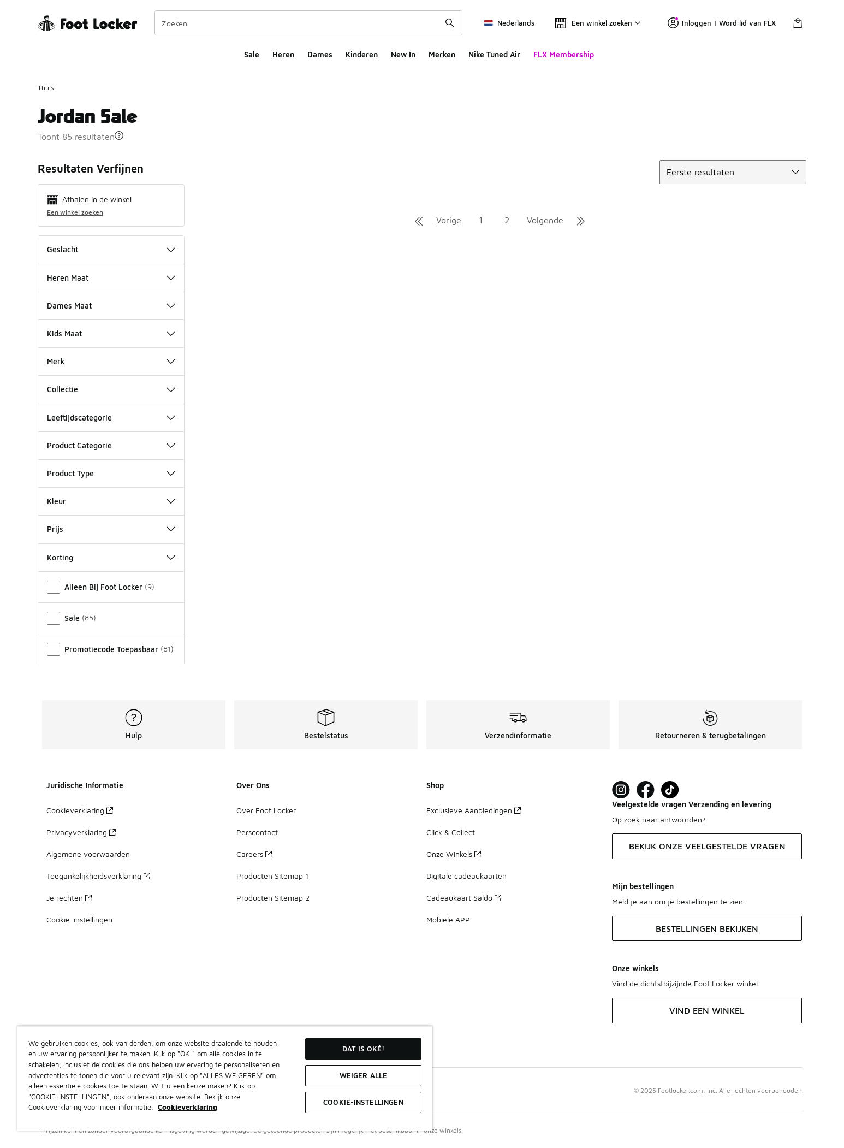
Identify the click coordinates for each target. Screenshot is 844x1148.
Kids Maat (111, 333)
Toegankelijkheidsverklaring (98, 875)
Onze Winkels (453, 854)
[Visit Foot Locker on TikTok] (670, 790)
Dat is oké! (363, 1048)
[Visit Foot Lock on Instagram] (621, 790)
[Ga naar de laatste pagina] (580, 220)
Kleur (111, 501)
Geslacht (111, 249)
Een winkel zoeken (75, 212)
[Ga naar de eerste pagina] (418, 220)
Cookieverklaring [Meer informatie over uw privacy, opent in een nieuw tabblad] (187, 1107)
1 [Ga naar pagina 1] (481, 220)
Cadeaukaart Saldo (463, 897)
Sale (251, 54)
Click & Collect (450, 832)
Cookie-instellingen (79, 919)
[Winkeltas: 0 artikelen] (797, 23)
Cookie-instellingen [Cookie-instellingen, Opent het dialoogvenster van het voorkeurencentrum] (363, 1102)
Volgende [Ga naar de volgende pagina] (545, 220)
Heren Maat (111, 277)
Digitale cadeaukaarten (466, 875)
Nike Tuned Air (494, 54)
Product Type (111, 473)
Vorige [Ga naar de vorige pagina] (448, 220)
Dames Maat (111, 305)
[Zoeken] (308, 23)
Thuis (46, 88)
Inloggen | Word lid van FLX (722, 22)
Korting (111, 557)
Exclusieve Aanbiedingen (473, 810)
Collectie (111, 389)
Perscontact (257, 832)
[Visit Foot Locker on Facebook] (646, 790)
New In (403, 54)
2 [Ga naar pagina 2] (506, 220)
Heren (283, 54)
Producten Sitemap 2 (273, 897)
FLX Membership (563, 54)
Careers (254, 854)
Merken (442, 54)
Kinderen (362, 54)
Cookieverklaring (79, 810)
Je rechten (69, 897)
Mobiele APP (448, 919)
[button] (119, 135)
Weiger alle (363, 1075)
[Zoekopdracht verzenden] (450, 23)
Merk (111, 361)
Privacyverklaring (81, 832)
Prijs (111, 529)
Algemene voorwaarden (88, 854)
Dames (319, 54)
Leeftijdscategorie (111, 417)
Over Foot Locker (266, 810)
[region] (224, 1078)
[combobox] (308, 23)
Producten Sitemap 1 (272, 875)
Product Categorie (111, 445)
